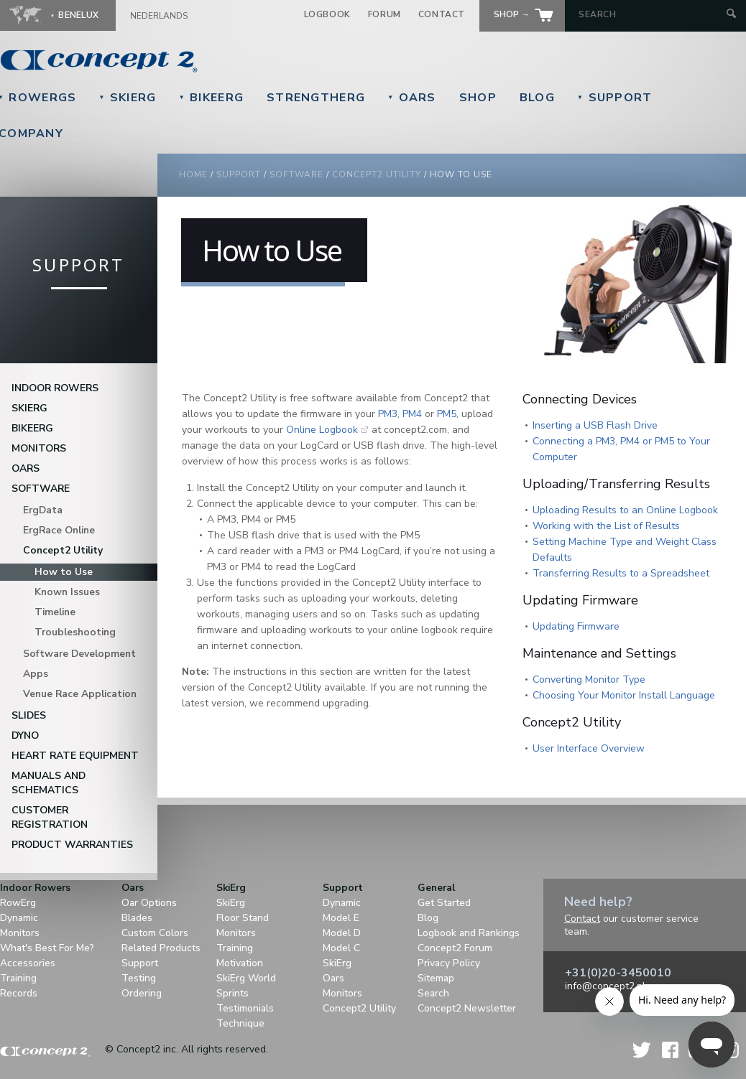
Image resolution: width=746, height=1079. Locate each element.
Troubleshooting (75, 632)
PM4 (412, 414)
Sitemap (436, 978)
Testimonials (245, 1008)
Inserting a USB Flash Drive (595, 425)
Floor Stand (242, 918)
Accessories (27, 963)
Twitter (642, 1050)
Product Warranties (72, 844)
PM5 (446, 414)
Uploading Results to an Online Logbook (625, 510)
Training (18, 978)
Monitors (38, 448)
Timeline (54, 612)
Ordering (141, 993)
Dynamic (19, 918)
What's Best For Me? (47, 948)
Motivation (239, 963)
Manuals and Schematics (48, 783)
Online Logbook (322, 429)
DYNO (25, 735)
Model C (341, 948)
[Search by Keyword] (650, 14)
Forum (384, 14)
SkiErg (127, 98)
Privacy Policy (449, 963)
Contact (441, 14)
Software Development (79, 653)
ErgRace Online (59, 530)
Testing (138, 978)
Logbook (327, 14)
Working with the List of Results (606, 526)
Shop (478, 98)
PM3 (387, 414)
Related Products (161, 948)
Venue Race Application (80, 694)
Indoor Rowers (54, 388)
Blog (537, 98)
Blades (136, 918)
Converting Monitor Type (589, 679)
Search (433, 993)
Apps (35, 674)
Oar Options (149, 903)
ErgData (43, 510)
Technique (240, 1023)
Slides (28, 715)
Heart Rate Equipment (75, 755)
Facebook (670, 1050)
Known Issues (67, 592)
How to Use (63, 572)
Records (18, 993)
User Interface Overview (589, 748)
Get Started (444, 903)
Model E (341, 918)
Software (296, 174)
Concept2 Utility (376, 174)
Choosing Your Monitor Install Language (624, 695)
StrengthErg (316, 98)
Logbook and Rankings (469, 933)
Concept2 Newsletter (467, 1008)
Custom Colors (154, 933)
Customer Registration (49, 817)
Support (614, 98)
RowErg (18, 903)
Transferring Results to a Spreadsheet (621, 573)
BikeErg (211, 98)
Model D (342, 933)
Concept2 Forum (455, 948)
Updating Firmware (576, 626)
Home (193, 174)
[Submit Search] (731, 15)
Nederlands (159, 16)
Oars (411, 98)
